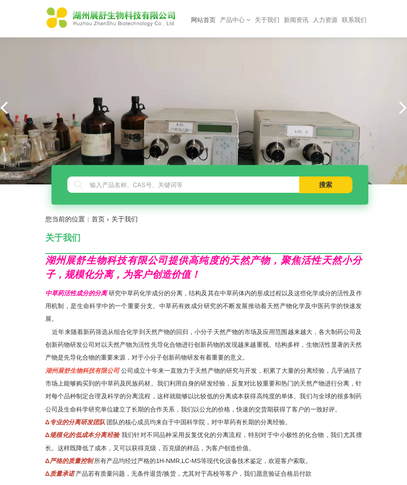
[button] (403, 107)
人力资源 (325, 19)
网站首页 (204, 19)
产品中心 (235, 19)
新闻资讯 (296, 19)
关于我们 (267, 19)
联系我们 (354, 19)
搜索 (325, 184)
